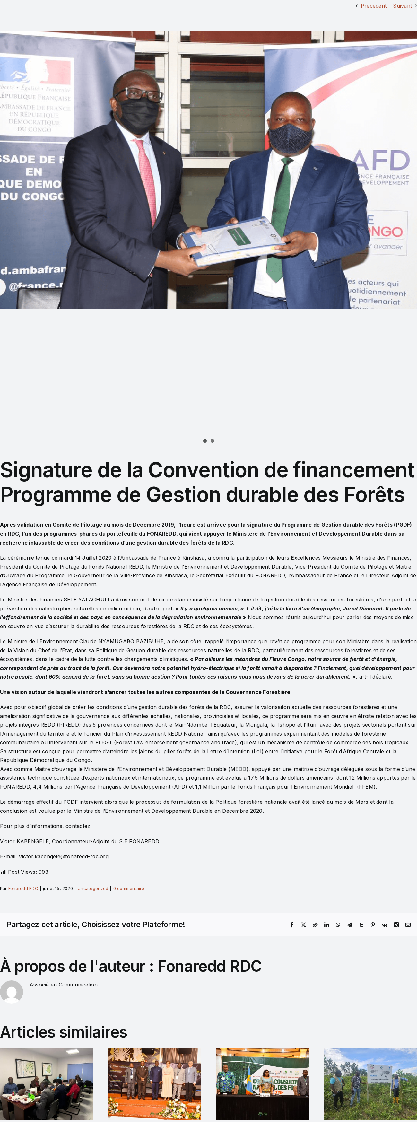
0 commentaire (128, 888)
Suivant (402, 6)
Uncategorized (93, 888)
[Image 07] (208, 170)
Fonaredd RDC (23, 888)
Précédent (374, 6)
